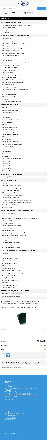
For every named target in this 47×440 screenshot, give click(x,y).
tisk (9, 412)
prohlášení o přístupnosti (16, 413)
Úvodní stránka (7, 301)
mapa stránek (10, 399)
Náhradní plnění (11, 386)
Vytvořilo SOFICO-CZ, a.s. (13, 433)
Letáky (8, 390)
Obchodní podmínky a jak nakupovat (18, 393)
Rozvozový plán (11, 396)
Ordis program (11, 391)
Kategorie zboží (23, 18)
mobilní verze (10, 419)
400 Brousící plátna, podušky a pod (9, 303)
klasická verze (11, 418)
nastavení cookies (12, 415)
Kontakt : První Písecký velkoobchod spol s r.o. (21, 388)
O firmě (8, 385)
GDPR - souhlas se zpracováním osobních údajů (21, 395)
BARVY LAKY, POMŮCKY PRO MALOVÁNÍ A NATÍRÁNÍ (26, 301)
